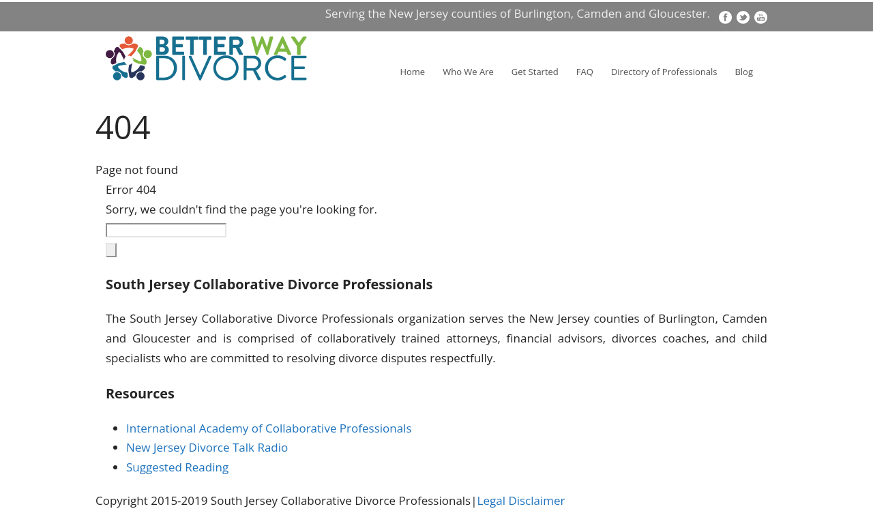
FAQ (584, 71)
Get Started (535, 71)
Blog (744, 71)
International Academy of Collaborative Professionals (269, 428)
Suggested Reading (177, 467)
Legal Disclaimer (521, 500)
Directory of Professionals (664, 71)
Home (412, 71)
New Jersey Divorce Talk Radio (207, 447)
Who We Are (468, 71)
